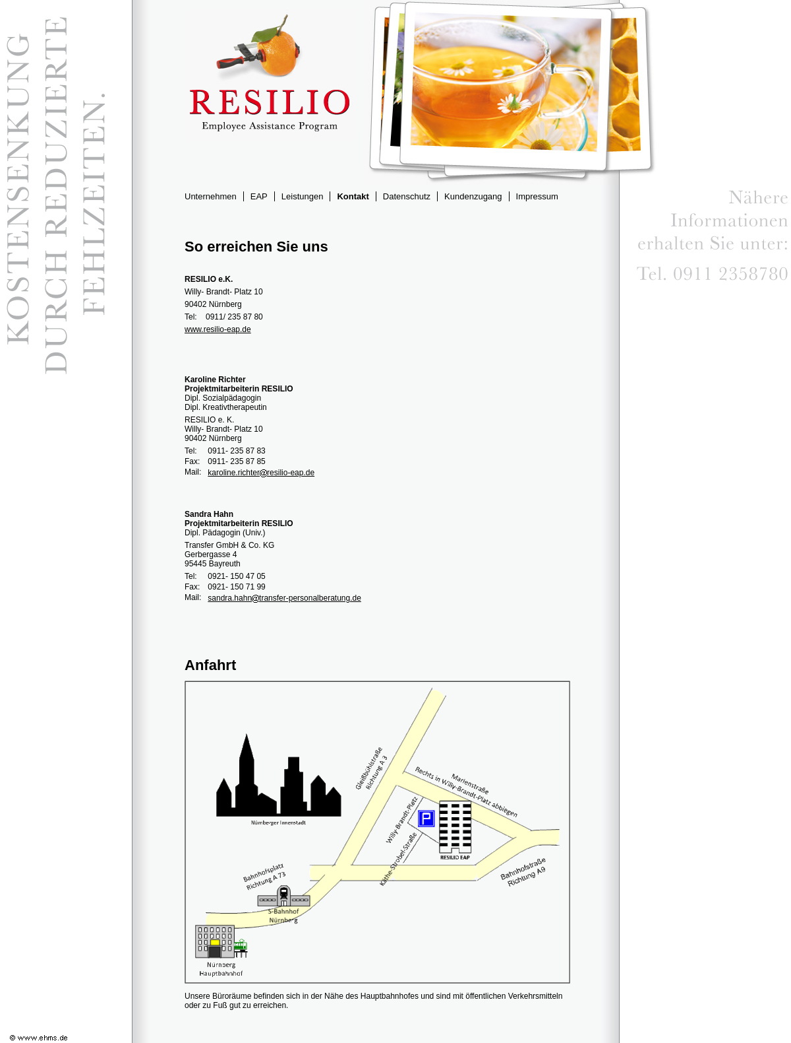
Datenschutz (406, 196)
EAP (259, 196)
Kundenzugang (473, 196)
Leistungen (302, 196)
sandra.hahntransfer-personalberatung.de (284, 598)
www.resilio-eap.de (218, 329)
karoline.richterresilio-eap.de (261, 472)
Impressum (537, 196)
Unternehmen (211, 196)
